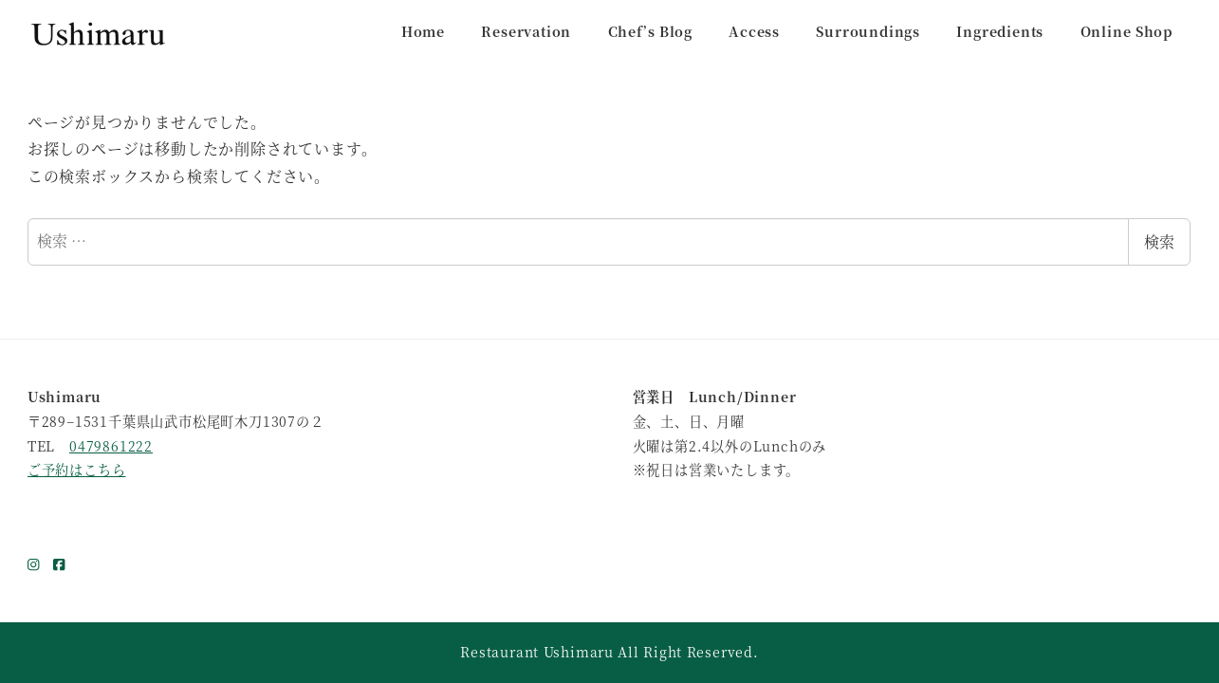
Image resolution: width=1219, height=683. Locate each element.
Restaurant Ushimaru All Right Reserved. (609, 651)
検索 (1159, 241)
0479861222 (111, 445)
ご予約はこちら (77, 469)
